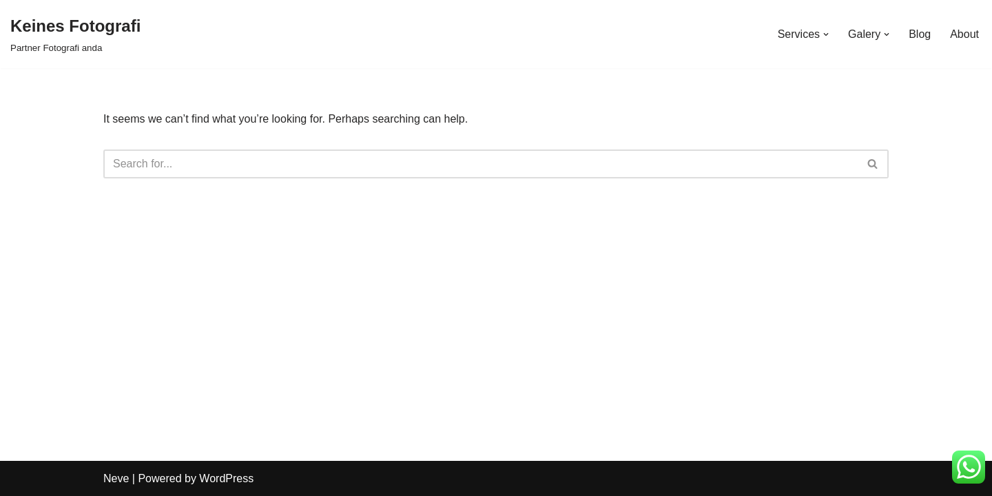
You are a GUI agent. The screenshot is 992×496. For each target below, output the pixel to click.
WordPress (226, 478)
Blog (920, 34)
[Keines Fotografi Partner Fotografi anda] (75, 34)
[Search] (480, 163)
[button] (826, 34)
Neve (116, 478)
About (964, 34)
